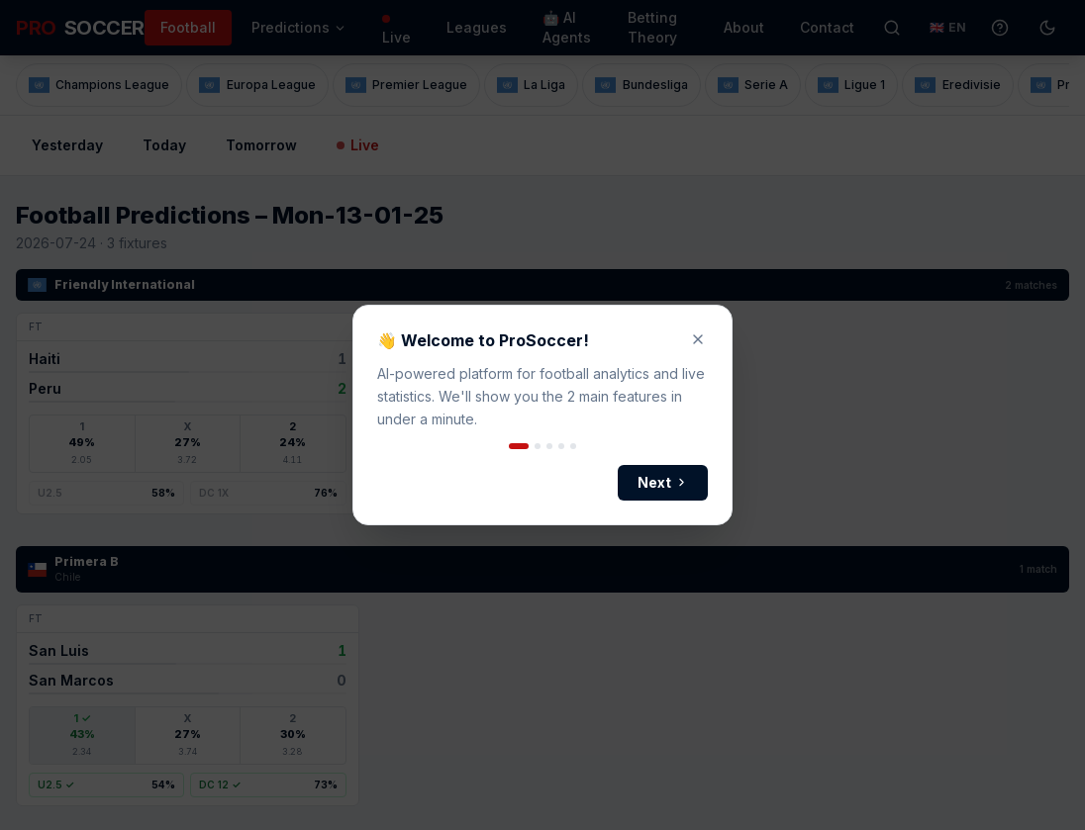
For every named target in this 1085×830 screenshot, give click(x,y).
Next (663, 482)
